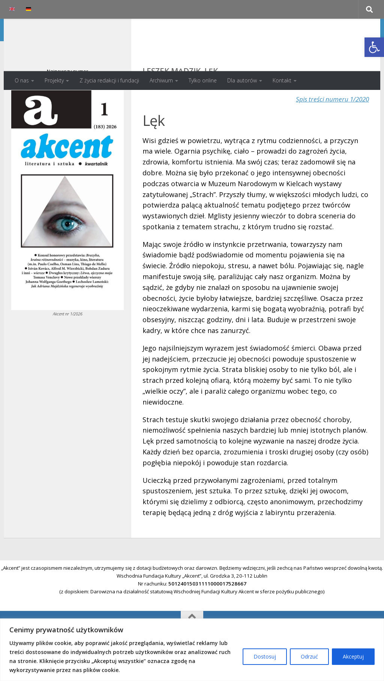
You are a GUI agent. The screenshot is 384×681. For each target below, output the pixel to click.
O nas (22, 80)
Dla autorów (242, 80)
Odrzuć (309, 656)
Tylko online (203, 80)
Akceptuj (353, 656)
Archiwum (161, 80)
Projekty (54, 80)
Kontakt (282, 80)
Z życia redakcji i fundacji (109, 80)
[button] (374, 47)
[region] (192, 649)
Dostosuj (265, 656)
